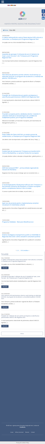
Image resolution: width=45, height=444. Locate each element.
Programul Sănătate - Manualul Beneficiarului (18, 222)
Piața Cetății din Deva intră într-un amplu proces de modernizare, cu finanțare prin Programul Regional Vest (21, 135)
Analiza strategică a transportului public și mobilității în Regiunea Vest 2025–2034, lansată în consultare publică (21, 235)
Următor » (26, 250)
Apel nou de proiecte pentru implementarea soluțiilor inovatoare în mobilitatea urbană (20, 204)
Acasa (11, 432)
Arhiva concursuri (19, 432)
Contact (33, 432)
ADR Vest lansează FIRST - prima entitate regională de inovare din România (20, 169)
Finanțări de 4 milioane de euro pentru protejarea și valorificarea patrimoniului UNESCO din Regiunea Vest (20, 316)
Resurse (27, 432)
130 (21, 250)
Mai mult (5, 268)
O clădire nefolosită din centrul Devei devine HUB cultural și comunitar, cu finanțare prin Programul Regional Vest (22, 260)
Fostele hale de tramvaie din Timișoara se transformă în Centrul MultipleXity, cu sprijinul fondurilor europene (21, 152)
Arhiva (22, 333)
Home (5, 30)
